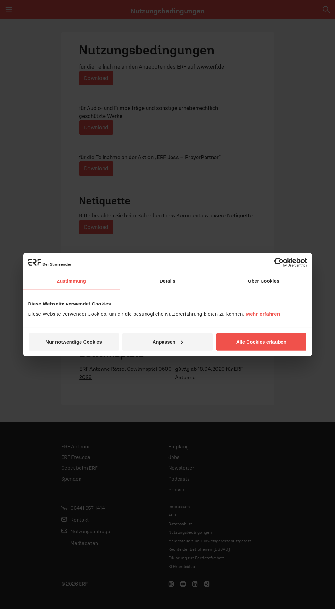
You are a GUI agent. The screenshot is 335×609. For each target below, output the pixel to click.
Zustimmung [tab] (71, 281)
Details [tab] (168, 281)
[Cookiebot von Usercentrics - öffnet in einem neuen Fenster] (279, 262)
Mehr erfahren (263, 313)
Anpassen (167, 341)
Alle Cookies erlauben (261, 341)
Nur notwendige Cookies (74, 341)
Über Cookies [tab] (264, 281)
